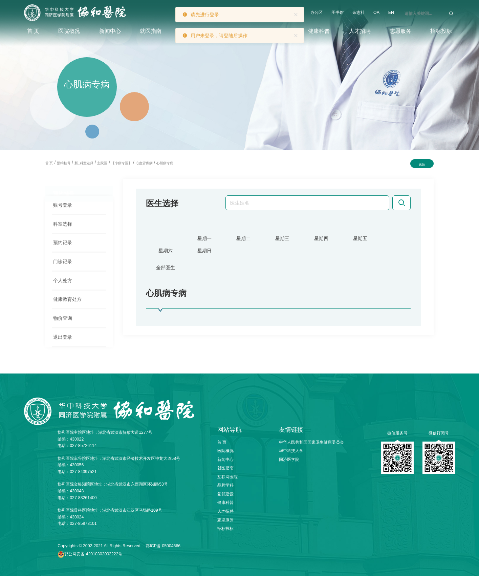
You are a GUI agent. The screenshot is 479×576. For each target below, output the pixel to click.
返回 (422, 164)
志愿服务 (400, 31)
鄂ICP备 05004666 (163, 545)
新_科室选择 (83, 163)
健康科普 (319, 31)
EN (391, 12)
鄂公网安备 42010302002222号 (93, 554)
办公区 (316, 12)
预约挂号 (63, 163)
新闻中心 (110, 31)
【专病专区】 (121, 163)
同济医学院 (289, 459)
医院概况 (69, 31)
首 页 (33, 31)
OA (376, 12)
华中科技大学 (291, 450)
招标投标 (441, 31)
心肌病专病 (164, 163)
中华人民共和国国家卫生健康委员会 (311, 442)
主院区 (102, 163)
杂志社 (358, 12)
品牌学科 (225, 485)
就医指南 (150, 31)
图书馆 (337, 12)
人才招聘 (360, 31)
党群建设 (225, 494)
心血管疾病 (144, 163)
